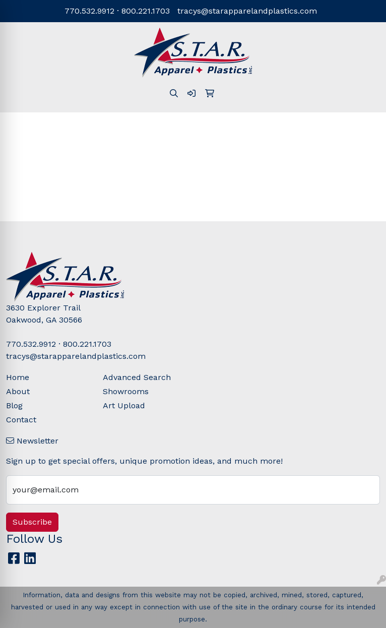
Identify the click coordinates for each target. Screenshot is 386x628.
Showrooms (126, 391)
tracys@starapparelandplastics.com (247, 11)
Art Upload (124, 405)
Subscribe (32, 522)
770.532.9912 (89, 11)
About (18, 391)
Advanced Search (137, 377)
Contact (21, 419)
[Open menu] (366, 127)
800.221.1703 (145, 11)
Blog (14, 405)
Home (17, 377)
